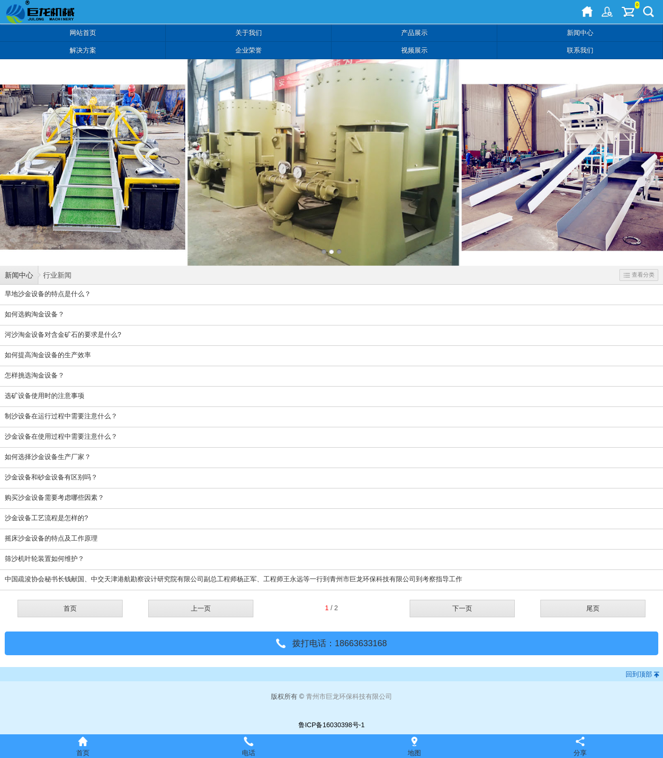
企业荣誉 (248, 50)
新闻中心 (580, 32)
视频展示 (414, 50)
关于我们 (248, 32)
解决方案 (83, 50)
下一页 (462, 608)
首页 (70, 608)
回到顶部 (639, 674)
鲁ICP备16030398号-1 (331, 725)
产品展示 (414, 32)
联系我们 (580, 50)
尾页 (593, 608)
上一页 (201, 608)
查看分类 (639, 274)
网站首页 (83, 32)
